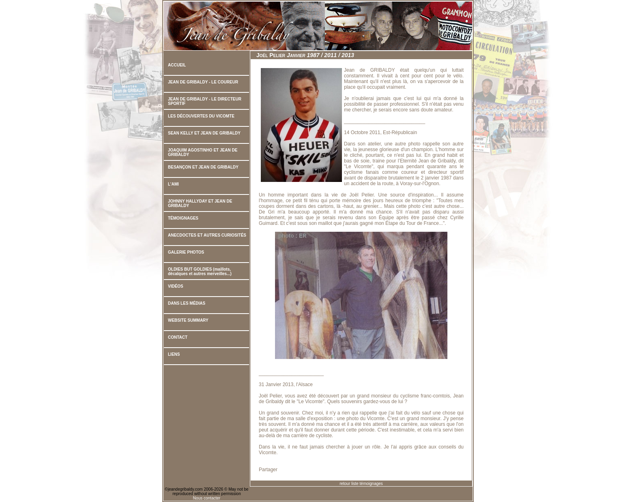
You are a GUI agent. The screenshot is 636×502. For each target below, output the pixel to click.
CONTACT (177, 337)
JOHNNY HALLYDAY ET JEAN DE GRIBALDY (200, 203)
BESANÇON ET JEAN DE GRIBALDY (203, 167)
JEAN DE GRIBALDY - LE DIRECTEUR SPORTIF (204, 101)
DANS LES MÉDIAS (186, 303)
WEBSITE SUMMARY (188, 320)
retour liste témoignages (361, 483)
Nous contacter (206, 498)
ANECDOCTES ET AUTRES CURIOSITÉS (207, 235)
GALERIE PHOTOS (186, 252)
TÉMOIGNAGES (183, 218)
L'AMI (173, 184)
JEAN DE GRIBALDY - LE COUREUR (203, 82)
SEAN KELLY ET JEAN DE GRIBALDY (204, 133)
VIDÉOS (175, 286)
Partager (268, 469)
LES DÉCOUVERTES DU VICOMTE (201, 116)
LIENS (174, 354)
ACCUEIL (177, 65)
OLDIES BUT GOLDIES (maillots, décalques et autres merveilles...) (200, 271)
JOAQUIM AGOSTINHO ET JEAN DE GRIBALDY (202, 152)
